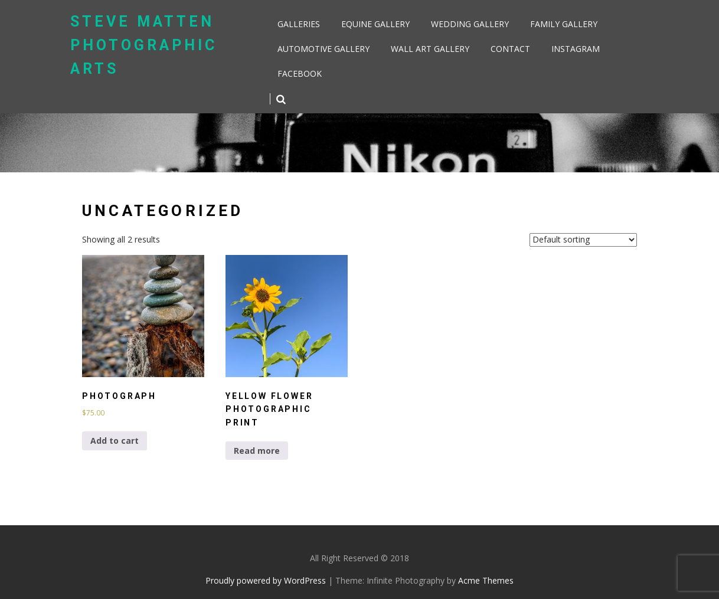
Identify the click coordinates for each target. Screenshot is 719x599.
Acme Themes (486, 580)
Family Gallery (563, 24)
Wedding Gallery (470, 24)
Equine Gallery (375, 24)
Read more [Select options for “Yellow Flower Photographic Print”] (257, 450)
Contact (510, 48)
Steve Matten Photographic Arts (143, 45)
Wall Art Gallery (430, 48)
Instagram (575, 48)
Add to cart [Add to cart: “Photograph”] (114, 440)
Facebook (299, 73)
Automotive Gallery (323, 48)
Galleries (298, 24)
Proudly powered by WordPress (265, 580)
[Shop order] (583, 240)
